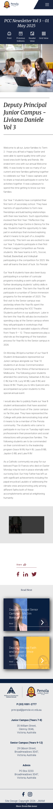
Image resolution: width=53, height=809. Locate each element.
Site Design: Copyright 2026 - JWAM (25, 800)
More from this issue (26, 805)
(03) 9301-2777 (27, 704)
